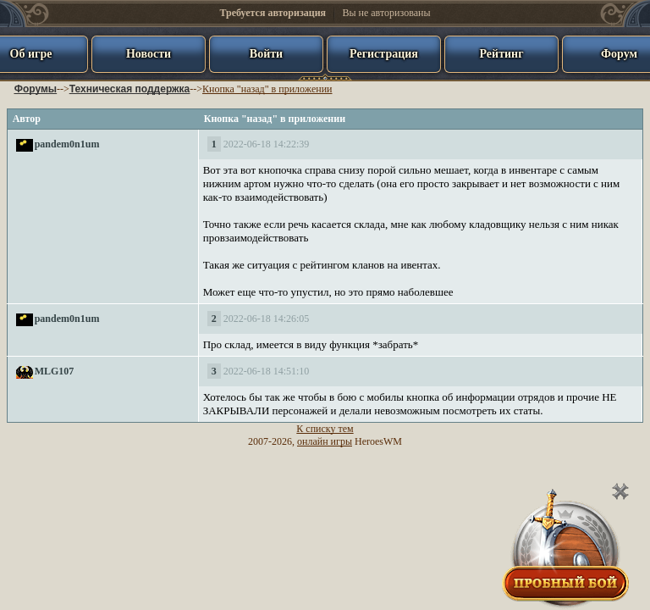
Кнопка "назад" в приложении (267, 89)
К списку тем (324, 429)
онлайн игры (324, 441)
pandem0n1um (67, 144)
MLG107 (54, 371)
